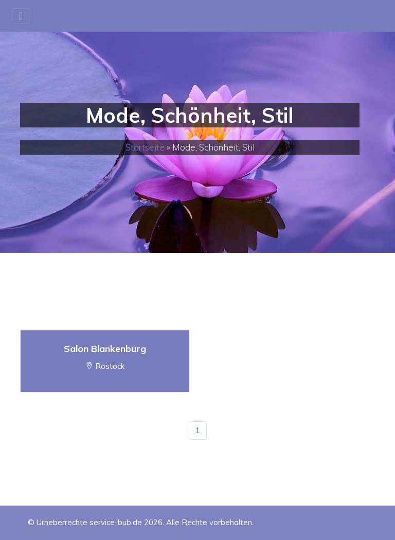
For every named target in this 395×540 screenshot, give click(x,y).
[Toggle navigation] (20, 16)
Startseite (145, 147)
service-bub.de (115, 522)
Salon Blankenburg (105, 349)
